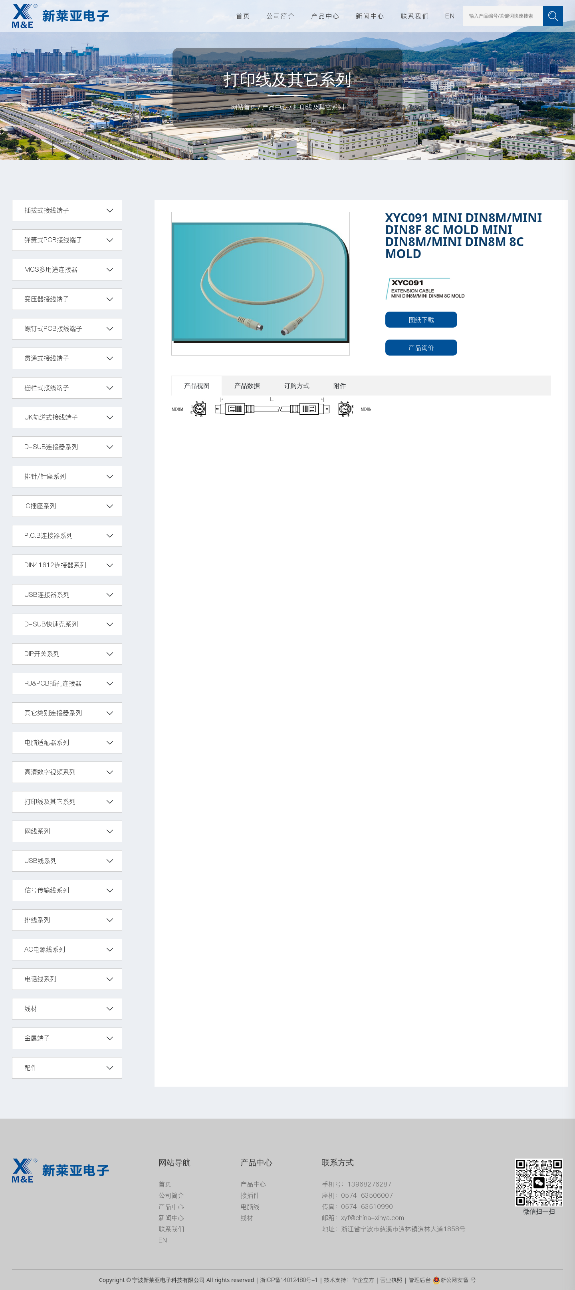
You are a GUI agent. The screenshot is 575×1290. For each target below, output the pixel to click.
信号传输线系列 (46, 890)
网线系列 (37, 831)
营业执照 (391, 1280)
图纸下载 (421, 319)
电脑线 (250, 1206)
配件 (30, 1067)
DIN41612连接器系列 (55, 565)
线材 (30, 1008)
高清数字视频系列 (49, 771)
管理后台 (419, 1280)
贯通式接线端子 (46, 358)
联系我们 (415, 16)
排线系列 (37, 919)
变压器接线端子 (46, 298)
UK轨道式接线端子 (51, 417)
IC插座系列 (40, 505)
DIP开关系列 (41, 653)
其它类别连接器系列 (53, 712)
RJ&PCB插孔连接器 (52, 683)
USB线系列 (40, 860)
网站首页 (243, 107)
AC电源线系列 (44, 949)
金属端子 (37, 1038)
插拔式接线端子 (46, 210)
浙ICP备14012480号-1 (289, 1280)
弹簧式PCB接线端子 (53, 239)
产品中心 (325, 16)
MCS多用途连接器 (50, 269)
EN (450, 16)
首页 (243, 16)
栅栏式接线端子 (46, 387)
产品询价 (421, 347)
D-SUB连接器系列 (51, 446)
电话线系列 (40, 978)
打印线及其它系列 (318, 107)
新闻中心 (370, 16)
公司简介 (280, 16)
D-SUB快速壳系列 (51, 624)
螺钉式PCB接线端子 (53, 328)
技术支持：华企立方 (349, 1280)
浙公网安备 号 (454, 1280)
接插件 (250, 1195)
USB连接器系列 (46, 594)
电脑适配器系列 (46, 742)
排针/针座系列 (45, 476)
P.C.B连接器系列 (48, 535)
